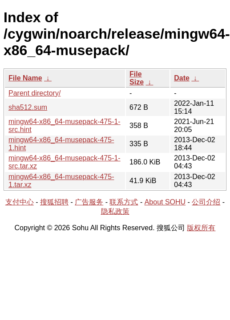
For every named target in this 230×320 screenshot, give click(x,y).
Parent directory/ (34, 93)
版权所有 (201, 228)
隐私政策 (115, 211)
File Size (136, 78)
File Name (25, 78)
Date (182, 78)
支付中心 (19, 202)
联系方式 (123, 202)
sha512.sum (27, 107)
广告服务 (89, 202)
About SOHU (165, 202)
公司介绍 (206, 202)
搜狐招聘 (54, 202)
